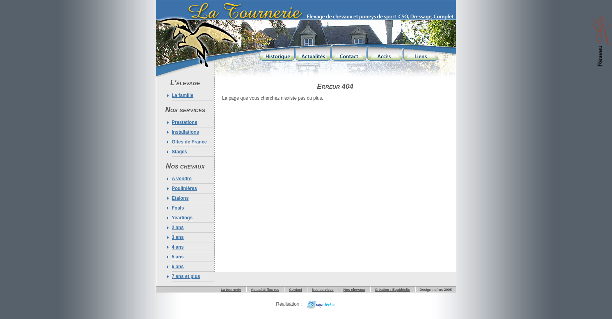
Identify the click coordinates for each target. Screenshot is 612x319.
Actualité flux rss (265, 290)
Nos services (323, 290)
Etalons (180, 198)
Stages (179, 151)
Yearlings (182, 217)
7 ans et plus (186, 276)
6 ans (178, 266)
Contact (295, 290)
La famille (182, 95)
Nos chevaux (354, 290)
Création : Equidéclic (392, 290)
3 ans (178, 237)
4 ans (178, 247)
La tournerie (231, 290)
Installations (185, 132)
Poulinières (184, 188)
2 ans (178, 227)
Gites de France (189, 142)
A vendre (182, 178)
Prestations (184, 122)
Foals (178, 208)
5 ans (178, 257)
